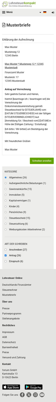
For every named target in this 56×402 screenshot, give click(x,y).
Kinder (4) (14, 206)
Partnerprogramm (11, 313)
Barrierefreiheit (10, 347)
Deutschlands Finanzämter (16, 284)
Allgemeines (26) (18, 177)
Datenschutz (9, 342)
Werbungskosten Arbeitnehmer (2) (27, 229)
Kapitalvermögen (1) (20, 200)
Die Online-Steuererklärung (20, 6)
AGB (4, 337)
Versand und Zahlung (13, 357)
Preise (5, 352)
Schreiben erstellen (41, 160)
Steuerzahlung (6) (18, 223)
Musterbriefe (9, 294)
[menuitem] (42, 12)
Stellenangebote (11, 318)
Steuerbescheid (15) (19, 218)
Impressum (8, 332)
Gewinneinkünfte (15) (20, 189)
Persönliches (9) (17, 212)
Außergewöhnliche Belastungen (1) (27, 183)
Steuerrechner (9, 289)
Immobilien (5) (16, 194)
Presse (5, 308)
